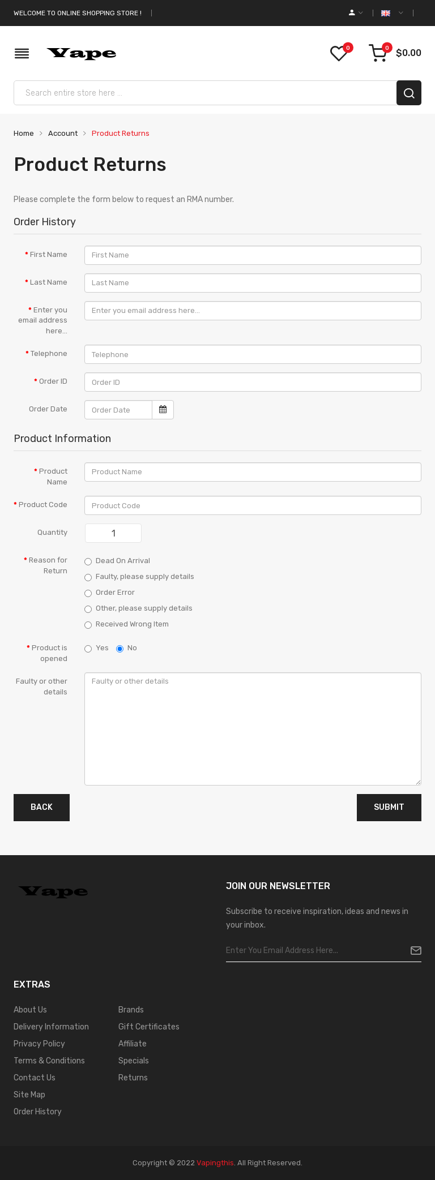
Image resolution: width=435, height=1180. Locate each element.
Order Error (109, 592)
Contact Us (35, 1078)
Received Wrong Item (126, 624)
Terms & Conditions (49, 1061)
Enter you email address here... (42, 320)
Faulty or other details (41, 686)
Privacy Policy (39, 1044)
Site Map (29, 1095)
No (126, 648)
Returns (133, 1078)
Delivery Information (51, 1027)
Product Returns (120, 133)
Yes (96, 648)
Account (62, 133)
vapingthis (215, 1162)
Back (42, 807)
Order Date (48, 409)
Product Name (53, 476)
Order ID (53, 381)
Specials (133, 1061)
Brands (131, 1010)
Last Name (48, 282)
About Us (30, 1010)
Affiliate (132, 1044)
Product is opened (49, 653)
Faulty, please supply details (139, 576)
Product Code (43, 504)
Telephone (49, 353)
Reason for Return (48, 565)
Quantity (52, 532)
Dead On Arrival (117, 560)
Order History (38, 1112)
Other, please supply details (138, 608)
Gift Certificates (149, 1027)
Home (24, 133)
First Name (48, 254)
